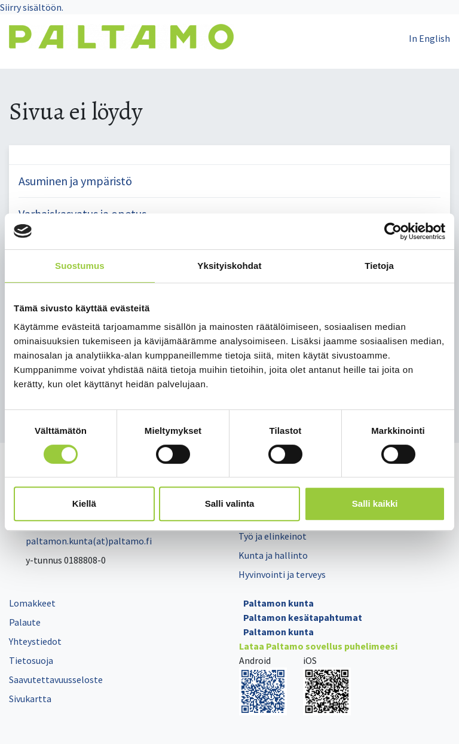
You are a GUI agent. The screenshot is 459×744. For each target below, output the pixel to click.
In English (429, 38)
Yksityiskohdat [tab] (229, 266)
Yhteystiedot (35, 641)
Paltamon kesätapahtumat (302, 617)
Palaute (25, 622)
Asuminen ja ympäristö (75, 180)
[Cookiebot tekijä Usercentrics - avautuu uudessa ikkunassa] (393, 231)
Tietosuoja (31, 660)
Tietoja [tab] (379, 266)
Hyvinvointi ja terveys (282, 574)
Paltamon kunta (278, 603)
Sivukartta (30, 699)
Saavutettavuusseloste (56, 679)
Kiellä (84, 503)
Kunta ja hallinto (273, 555)
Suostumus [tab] (80, 266)
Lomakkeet (32, 603)
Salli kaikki (375, 503)
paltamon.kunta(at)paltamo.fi (80, 541)
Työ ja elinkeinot (272, 536)
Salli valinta (230, 503)
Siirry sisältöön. (31, 7)
